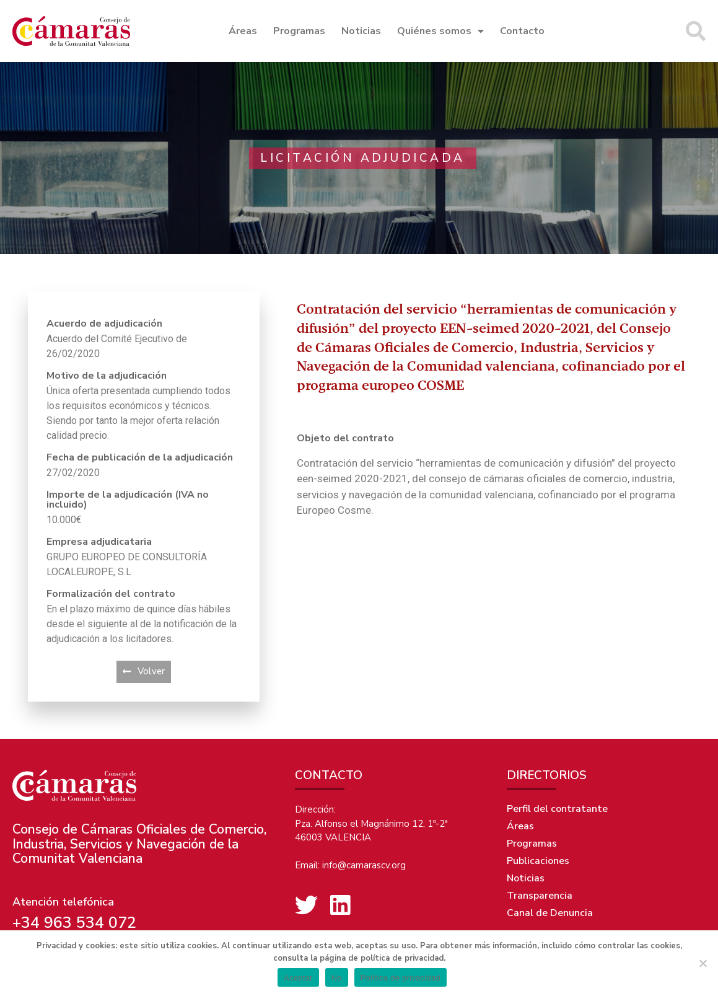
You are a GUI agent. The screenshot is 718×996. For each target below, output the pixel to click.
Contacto (522, 31)
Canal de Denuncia (550, 913)
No (336, 977)
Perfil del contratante (557, 809)
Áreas (243, 31)
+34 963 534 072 (74, 922)
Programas (299, 31)
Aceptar (298, 977)
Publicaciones (538, 861)
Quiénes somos (440, 31)
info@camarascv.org (364, 865)
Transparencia (539, 895)
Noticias (361, 31)
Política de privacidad (400, 977)
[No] (702, 963)
